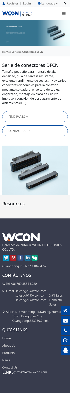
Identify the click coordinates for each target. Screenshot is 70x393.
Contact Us (19, 131)
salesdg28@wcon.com (30, 291)
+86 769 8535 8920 (23, 284)
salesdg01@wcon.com (30, 295)
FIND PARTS (18, 117)
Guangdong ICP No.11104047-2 (24, 266)
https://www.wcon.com (31, 372)
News (6, 360)
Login (27, 3)
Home (6, 51)
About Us (8, 345)
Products (8, 353)
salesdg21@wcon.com (30, 300)
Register (10, 3)
